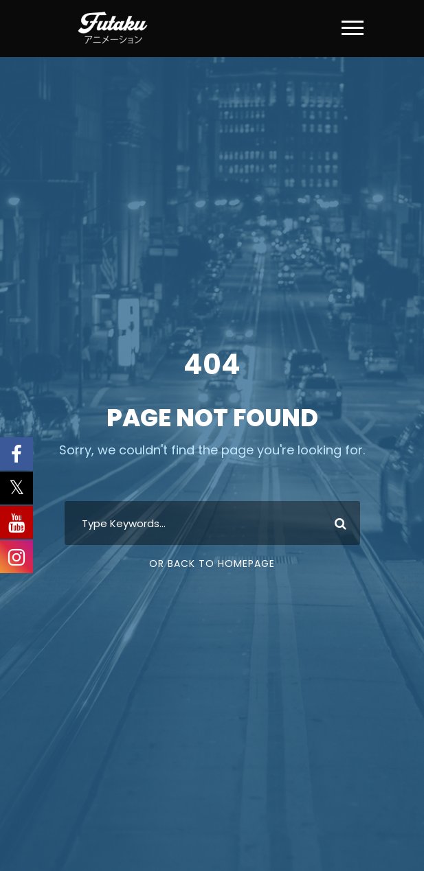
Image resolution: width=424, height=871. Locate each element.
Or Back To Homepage (212, 563)
